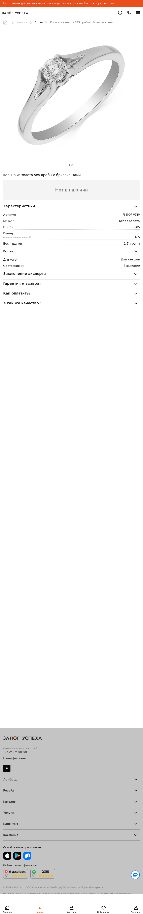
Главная (6, 23)
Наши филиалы (14, 758)
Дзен (6, 768)
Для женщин (130, 259)
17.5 (137, 237)
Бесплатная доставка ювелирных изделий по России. (43, 3)
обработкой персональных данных (99, 894)
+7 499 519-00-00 (15, 752)
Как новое (132, 265)
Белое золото (129, 221)
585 (137, 227)
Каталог (21, 22)
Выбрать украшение (100, 3)
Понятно (71, 904)
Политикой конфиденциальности (50, 894)
